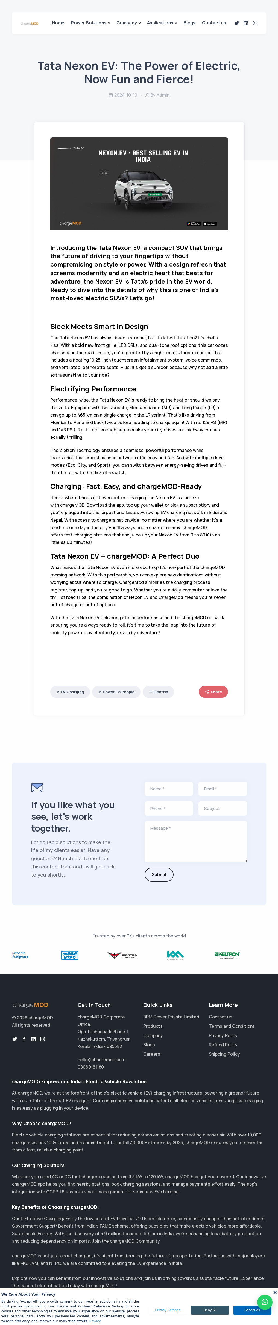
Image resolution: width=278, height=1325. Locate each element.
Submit (159, 874)
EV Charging (72, 691)
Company (126, 23)
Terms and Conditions (232, 1026)
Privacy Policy (223, 1035)
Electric (160, 691)
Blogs (189, 23)
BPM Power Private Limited (171, 1017)
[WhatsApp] (265, 1302)
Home (58, 23)
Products (153, 1026)
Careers (151, 1054)
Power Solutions (88, 23)
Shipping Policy (224, 1054)
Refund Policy (223, 1045)
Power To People (118, 691)
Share (213, 691)
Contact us (214, 23)
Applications (160, 23)
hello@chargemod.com (101, 1059)
